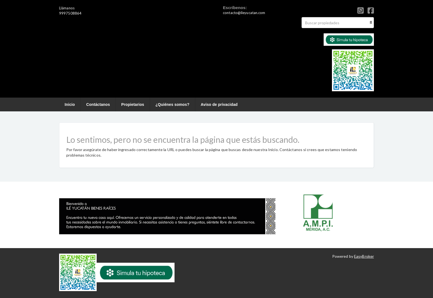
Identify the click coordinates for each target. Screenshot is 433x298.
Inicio (70, 104)
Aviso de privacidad (219, 104)
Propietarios (132, 104)
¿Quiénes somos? (172, 104)
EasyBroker (364, 256)
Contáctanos (98, 104)
